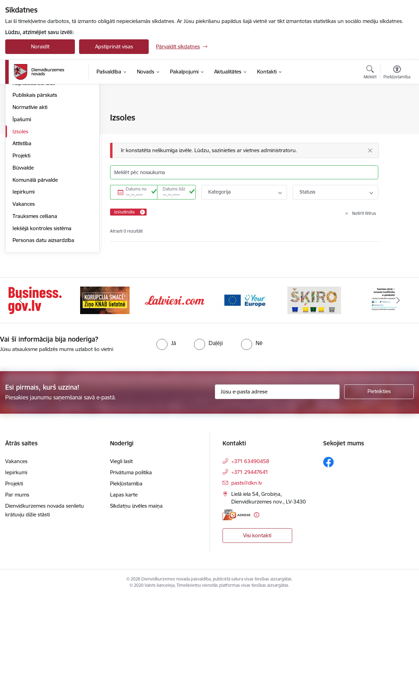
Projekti (21, 239)
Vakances (24, 287)
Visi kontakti (257, 618)
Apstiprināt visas (114, 46)
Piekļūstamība (126, 566)
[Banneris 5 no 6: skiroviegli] (314, 383)
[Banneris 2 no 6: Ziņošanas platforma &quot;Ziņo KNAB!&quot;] (105, 383)
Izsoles (20, 215)
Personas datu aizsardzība (43, 323)
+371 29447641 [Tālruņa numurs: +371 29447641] (249, 555)
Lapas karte (124, 578)
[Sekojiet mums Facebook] (328, 545)
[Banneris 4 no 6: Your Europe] (244, 383)
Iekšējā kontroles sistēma (42, 312)
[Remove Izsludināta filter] (142, 212)
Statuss (307, 192)
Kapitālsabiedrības (34, 166)
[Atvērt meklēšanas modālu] (370, 73)
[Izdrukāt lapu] (397, 114)
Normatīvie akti (30, 190)
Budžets (22, 154)
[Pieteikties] (379, 475)
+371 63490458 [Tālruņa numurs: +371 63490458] (250, 544)
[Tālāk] (398, 383)
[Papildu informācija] (256, 598)
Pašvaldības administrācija (43, 142)
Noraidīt (40, 46)
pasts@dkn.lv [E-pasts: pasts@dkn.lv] (246, 566)
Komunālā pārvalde (35, 263)
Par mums (17, 578)
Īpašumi (22, 203)
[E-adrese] (236, 598)
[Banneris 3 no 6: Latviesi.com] (174, 383)
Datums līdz (174, 189)
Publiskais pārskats (35, 178)
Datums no (136, 189)
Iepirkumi (23, 275)
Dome (20, 118)
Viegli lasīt (121, 544)
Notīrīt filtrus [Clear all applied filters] (364, 213)
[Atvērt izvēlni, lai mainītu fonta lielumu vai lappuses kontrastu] (397, 73)
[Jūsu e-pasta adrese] (277, 475)
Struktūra (24, 130)
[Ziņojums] (244, 150)
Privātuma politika (131, 555)
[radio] (166, 426)
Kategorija (219, 192)
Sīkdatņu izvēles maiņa (136, 589)
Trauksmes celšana (35, 299)
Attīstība (22, 227)
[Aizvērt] (370, 150)
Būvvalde (23, 251)
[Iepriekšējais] (21, 383)
